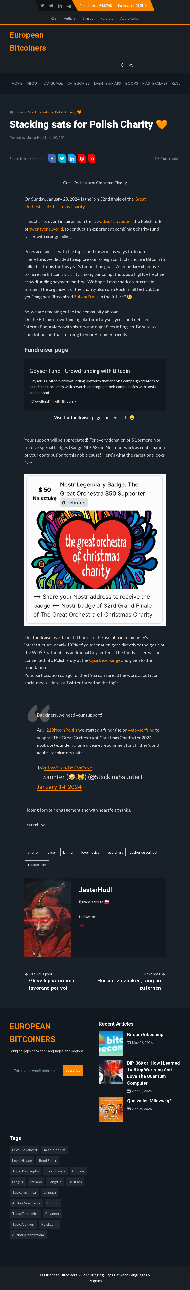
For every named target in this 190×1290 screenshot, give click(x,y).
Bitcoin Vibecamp (145, 1034)
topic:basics (37, 864)
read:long (49, 1224)
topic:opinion (23, 1224)
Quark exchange (104, 660)
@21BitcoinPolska (60, 730)
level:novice (90, 852)
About (33, 83)
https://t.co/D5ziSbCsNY (68, 767)
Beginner (52, 1213)
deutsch (75, 1182)
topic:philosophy (25, 1171)
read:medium (54, 1150)
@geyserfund (141, 730)
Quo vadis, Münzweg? (149, 1100)
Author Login (129, 18)
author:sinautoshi (26, 1203)
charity (33, 852)
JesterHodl (35, 138)
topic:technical (24, 1192)
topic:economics (25, 1213)
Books (131, 83)
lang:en (68, 852)
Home (17, 83)
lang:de (55, 1182)
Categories (78, 83)
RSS (53, 18)
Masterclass (154, 83)
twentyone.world (46, 229)
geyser (51, 852)
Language (53, 83)
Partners (107, 18)
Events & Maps (107, 83)
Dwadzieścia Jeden (111, 221)
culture (78, 1171)
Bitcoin (53, 1203)
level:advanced (24, 1150)
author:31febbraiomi (28, 1235)
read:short (115, 852)
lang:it (17, 1182)
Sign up (88, 18)
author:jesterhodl (143, 852)
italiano (36, 1182)
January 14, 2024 (60, 786)
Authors (69, 18)
